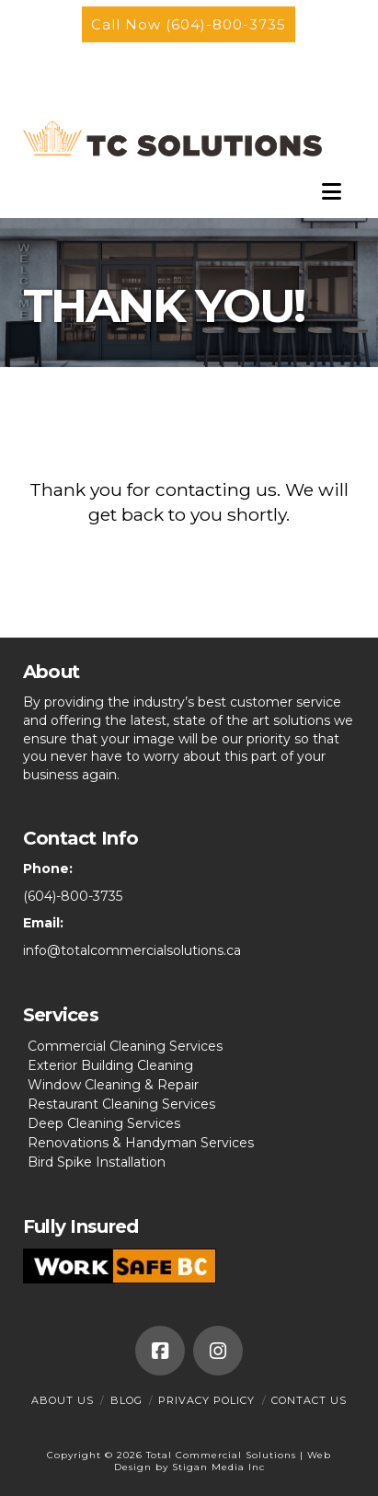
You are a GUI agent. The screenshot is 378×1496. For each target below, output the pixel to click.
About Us (62, 1400)
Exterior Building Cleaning (110, 1065)
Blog (126, 1400)
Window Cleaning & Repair (113, 1084)
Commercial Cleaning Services (125, 1046)
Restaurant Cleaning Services (121, 1104)
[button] (331, 196)
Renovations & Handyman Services (141, 1142)
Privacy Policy (206, 1400)
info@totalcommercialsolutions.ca (132, 950)
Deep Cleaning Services (104, 1123)
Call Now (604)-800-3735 (188, 24)
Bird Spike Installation (97, 1162)
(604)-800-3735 (72, 896)
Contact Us (309, 1400)
